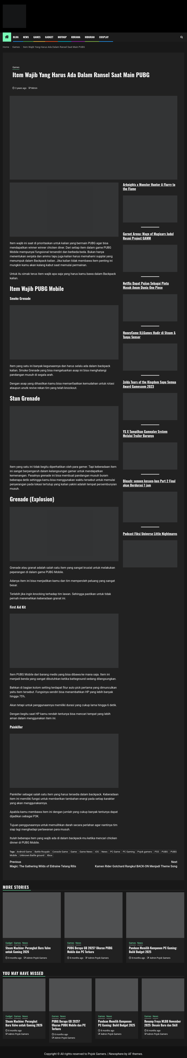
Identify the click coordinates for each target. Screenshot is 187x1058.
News (26, 37)
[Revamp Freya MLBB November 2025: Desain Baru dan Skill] (163, 994)
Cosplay (103, 37)
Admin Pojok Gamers (36, 958)
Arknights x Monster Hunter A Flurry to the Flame (149, 186)
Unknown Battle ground (32, 855)
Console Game (60, 851)
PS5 (157, 851)
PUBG (165, 851)
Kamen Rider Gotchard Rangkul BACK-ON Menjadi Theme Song (135, 864)
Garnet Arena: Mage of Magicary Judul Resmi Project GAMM (148, 235)
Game (74, 851)
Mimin (34, 88)
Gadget (49, 37)
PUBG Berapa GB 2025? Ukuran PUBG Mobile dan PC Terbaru (89, 950)
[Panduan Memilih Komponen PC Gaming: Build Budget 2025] (155, 915)
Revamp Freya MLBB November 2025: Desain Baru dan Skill (162, 1023)
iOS (97, 851)
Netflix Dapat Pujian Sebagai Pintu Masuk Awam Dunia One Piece (146, 285)
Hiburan (90, 37)
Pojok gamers (144, 851)
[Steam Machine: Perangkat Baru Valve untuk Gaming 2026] (32, 915)
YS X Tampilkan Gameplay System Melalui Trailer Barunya (145, 433)
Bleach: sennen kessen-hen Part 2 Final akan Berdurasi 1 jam (149, 483)
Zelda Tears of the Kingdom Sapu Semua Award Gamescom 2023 (149, 384)
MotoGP (62, 37)
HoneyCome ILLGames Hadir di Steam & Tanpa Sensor (149, 334)
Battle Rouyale (42, 851)
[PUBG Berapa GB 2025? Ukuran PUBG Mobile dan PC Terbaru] (93, 915)
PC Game (115, 851)
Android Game (24, 851)
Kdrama (75, 37)
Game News (86, 851)
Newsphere (116, 1054)
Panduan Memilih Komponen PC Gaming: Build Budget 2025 (153, 950)
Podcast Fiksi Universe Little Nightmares (150, 533)
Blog (16, 37)
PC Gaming (129, 851)
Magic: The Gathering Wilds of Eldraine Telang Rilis (52, 864)
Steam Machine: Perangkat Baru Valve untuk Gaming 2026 (28, 950)
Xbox (49, 855)
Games (37, 37)
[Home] (7, 37)
